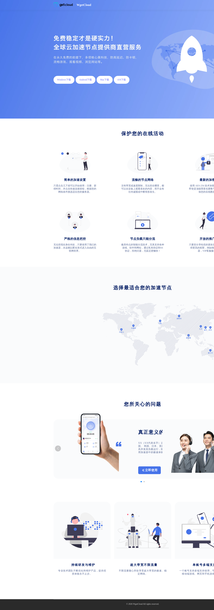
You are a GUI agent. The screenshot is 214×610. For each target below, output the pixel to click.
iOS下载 (121, 79)
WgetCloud (138, 604)
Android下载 (85, 79)
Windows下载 (64, 79)
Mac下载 (104, 79)
